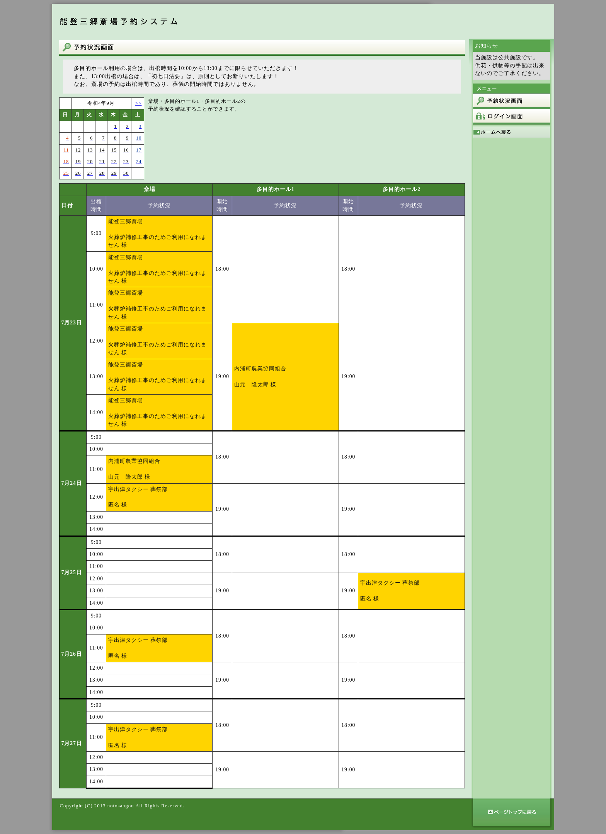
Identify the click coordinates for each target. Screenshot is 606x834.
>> (138, 103)
